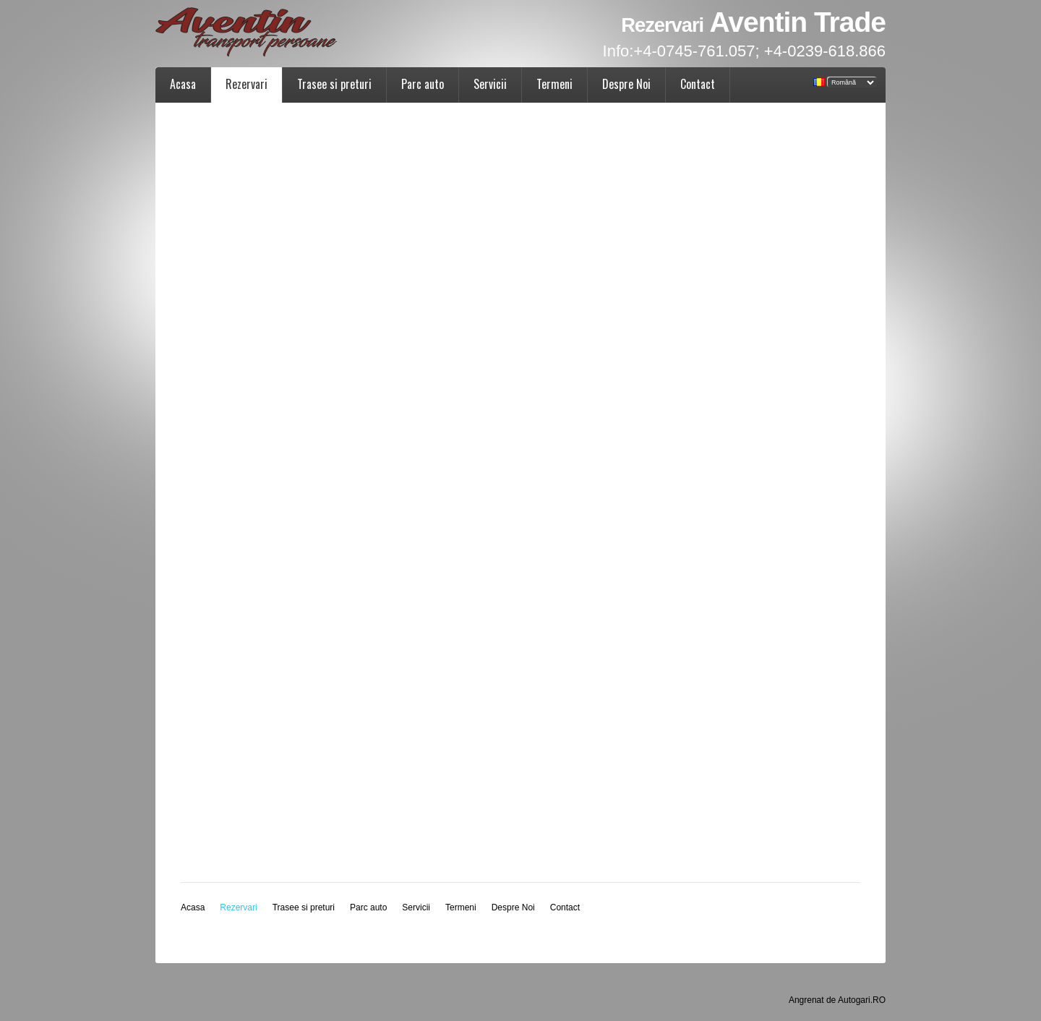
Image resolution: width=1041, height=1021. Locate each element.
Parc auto (422, 84)
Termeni (554, 84)
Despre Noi (626, 84)
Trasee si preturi (334, 84)
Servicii (490, 84)
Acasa (183, 84)
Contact (697, 84)
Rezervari (246, 84)
